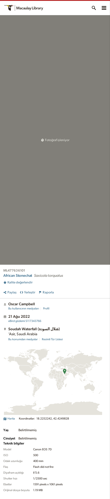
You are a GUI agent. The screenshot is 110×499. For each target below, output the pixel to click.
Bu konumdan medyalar (23, 339)
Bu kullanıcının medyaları (23, 308)
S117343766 (24, 321)
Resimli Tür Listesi (52, 339)
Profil (46, 308)
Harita (9, 418)
